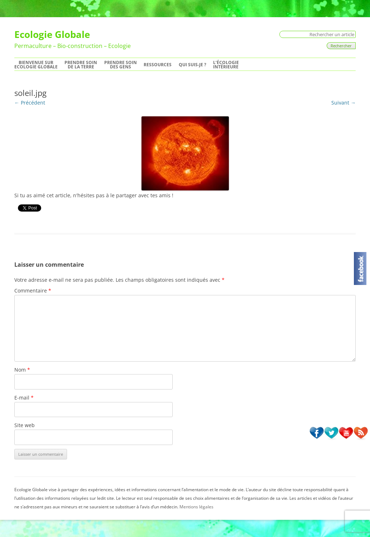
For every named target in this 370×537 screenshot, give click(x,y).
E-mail (24, 397)
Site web (24, 425)
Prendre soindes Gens (120, 65)
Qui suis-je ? (192, 65)
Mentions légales (196, 507)
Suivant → (343, 102)
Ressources (158, 65)
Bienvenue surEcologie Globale (36, 65)
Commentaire (32, 290)
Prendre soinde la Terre (80, 65)
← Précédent (29, 102)
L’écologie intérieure (226, 65)
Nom (22, 369)
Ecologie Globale (52, 34)
